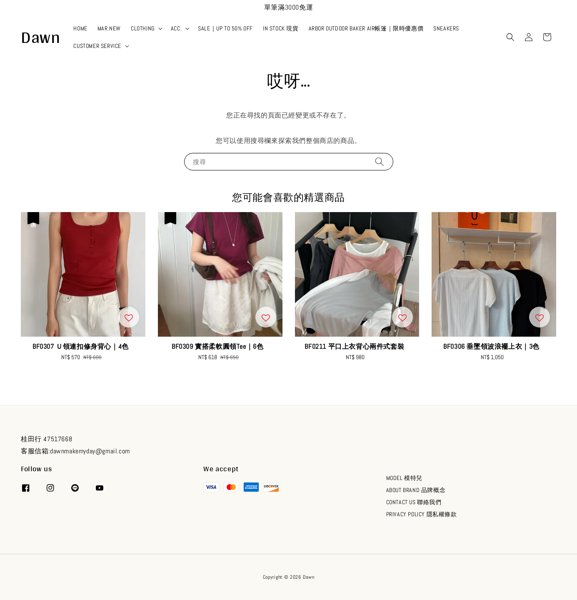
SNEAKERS (446, 28)
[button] (510, 37)
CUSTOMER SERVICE (97, 46)
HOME (80, 28)
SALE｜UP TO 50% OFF (225, 28)
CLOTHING (143, 28)
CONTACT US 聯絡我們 (414, 502)
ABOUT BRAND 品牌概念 (416, 490)
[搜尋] (379, 161)
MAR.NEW (109, 28)
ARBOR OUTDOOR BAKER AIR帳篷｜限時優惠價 (366, 28)
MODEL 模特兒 (404, 478)
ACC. (176, 28)
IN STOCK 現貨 (281, 28)
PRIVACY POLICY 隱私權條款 (421, 514)
